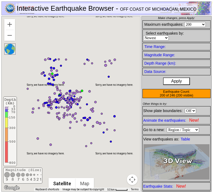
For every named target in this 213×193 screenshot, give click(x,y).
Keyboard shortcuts (47, 189)
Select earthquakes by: (165, 33)
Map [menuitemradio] (84, 183)
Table (185, 139)
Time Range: (155, 46)
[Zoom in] (9, 24)
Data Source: (155, 71)
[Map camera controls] (132, 179)
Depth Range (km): (160, 63)
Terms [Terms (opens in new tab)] (135, 189)
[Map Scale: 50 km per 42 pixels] (117, 189)
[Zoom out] (9, 35)
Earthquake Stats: (164, 186)
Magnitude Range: (159, 55)
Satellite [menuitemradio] (62, 183)
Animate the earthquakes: (171, 120)
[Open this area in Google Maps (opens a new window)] (12, 187)
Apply (176, 81)
